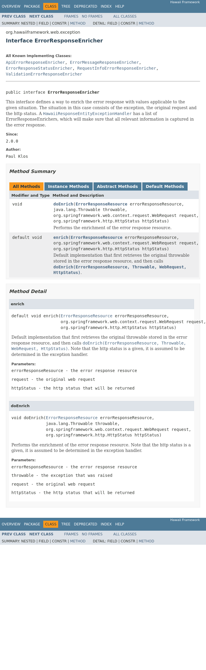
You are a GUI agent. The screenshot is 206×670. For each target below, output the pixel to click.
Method (78, 23)
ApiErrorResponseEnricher (35, 62)
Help (119, 6)
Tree (65, 6)
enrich (60, 237)
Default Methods (165, 186)
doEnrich (63, 204)
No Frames (92, 16)
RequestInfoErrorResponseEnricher (116, 68)
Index (106, 6)
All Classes (124, 16)
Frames (71, 16)
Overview (11, 6)
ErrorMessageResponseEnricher (104, 62)
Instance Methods (68, 186)
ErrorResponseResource (101, 204)
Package (32, 6)
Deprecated (85, 6)
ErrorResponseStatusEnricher (39, 68)
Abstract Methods (117, 186)
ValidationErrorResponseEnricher (44, 74)
